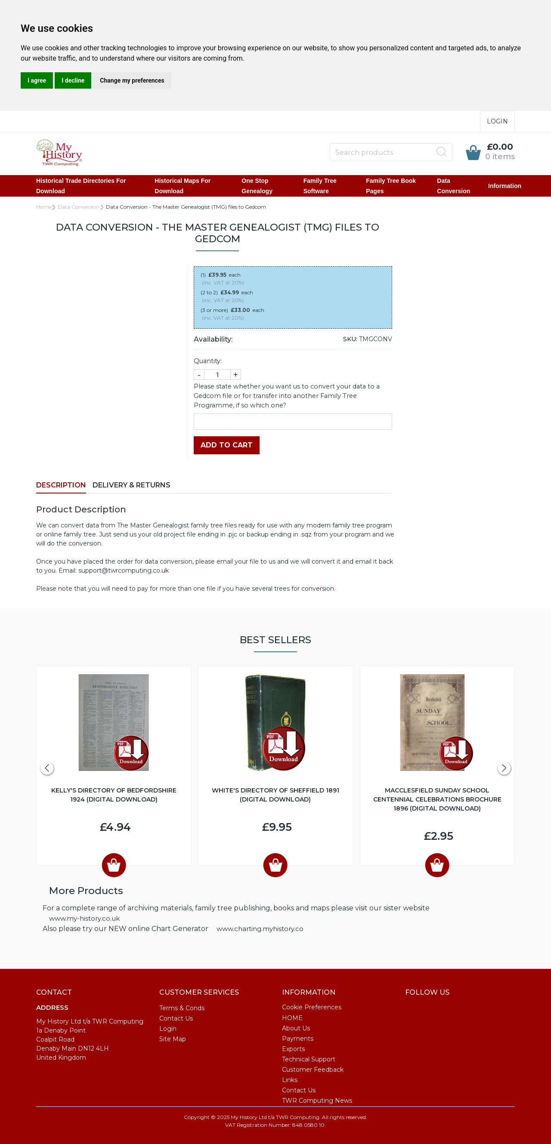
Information (504, 185)
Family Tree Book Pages (391, 185)
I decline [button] (73, 80)
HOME (292, 1018)
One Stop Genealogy (256, 185)
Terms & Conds (181, 1008)
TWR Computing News (317, 1100)
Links (289, 1080)
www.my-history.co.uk (84, 918)
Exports (293, 1049)
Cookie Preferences (311, 1007)
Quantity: (208, 361)
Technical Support (308, 1059)
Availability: (213, 339)
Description (61, 485)
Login (497, 121)
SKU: (350, 339)
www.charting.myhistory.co (260, 929)
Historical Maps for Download (182, 185)
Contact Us (176, 1018)
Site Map (172, 1039)
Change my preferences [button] (132, 80)
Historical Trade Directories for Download (81, 185)
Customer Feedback (313, 1069)
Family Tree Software (320, 185)
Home (43, 207)
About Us (296, 1028)
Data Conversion (453, 185)
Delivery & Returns (131, 485)
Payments (297, 1038)
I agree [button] (37, 80)
